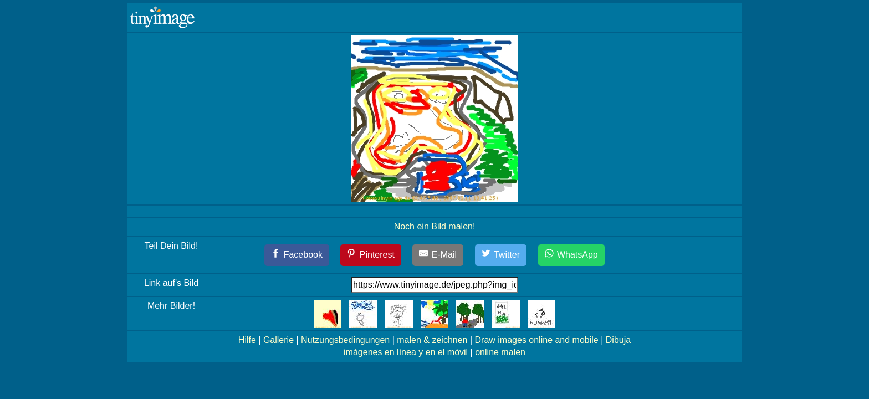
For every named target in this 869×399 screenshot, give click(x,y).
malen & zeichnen (432, 340)
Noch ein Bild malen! (435, 226)
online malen (500, 352)
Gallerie (278, 340)
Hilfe (247, 340)
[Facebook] (296, 255)
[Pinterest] (370, 255)
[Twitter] (501, 255)
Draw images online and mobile (537, 340)
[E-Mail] (437, 255)
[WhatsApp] (571, 255)
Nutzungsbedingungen (345, 340)
